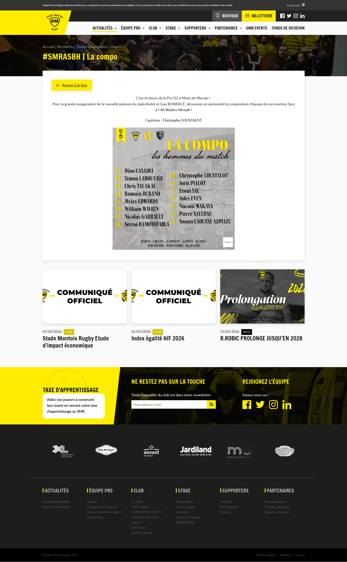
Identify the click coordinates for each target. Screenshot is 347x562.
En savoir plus (293, 5)
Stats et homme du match (104, 512)
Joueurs (92, 502)
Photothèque (229, 507)
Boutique (182, 512)
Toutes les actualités (92, 46)
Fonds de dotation (288, 28)
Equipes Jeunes (141, 533)
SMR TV (226, 502)
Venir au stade (185, 507)
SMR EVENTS (256, 28)
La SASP (137, 502)
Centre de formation (145, 517)
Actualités (65, 46)
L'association (140, 507)
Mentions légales (265, 555)
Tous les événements (56, 507)
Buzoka (225, 512)
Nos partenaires (275, 502)
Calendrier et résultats (101, 507)
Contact (300, 555)
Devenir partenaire (277, 507)
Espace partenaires (277, 512)
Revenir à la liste (71, 85)
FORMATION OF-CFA (146, 512)
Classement (95, 517)
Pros (114, 46)
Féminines (138, 527)
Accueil (48, 46)
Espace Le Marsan (188, 517)
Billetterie (285, 555)
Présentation (184, 502)
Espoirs (136, 522)
